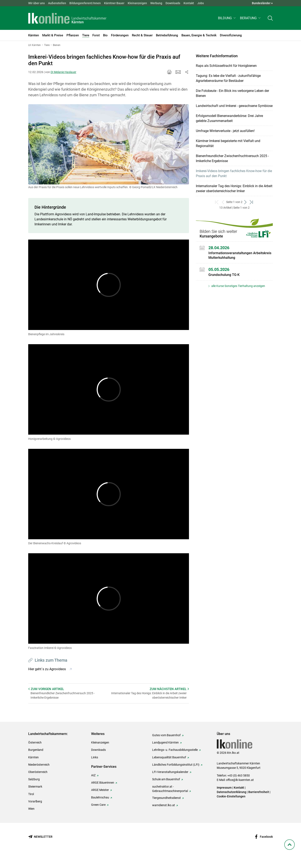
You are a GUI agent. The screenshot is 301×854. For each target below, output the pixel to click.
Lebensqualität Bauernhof (169, 757)
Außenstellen (57, 3)
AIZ (93, 775)
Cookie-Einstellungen (231, 796)
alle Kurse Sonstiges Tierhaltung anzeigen (238, 286)
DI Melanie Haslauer (63, 72)
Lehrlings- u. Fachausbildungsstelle (175, 749)
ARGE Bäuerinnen (102, 782)
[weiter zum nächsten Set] (245, 202)
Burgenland (35, 749)
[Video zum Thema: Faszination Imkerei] (108, 598)
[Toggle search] (270, 18)
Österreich (35, 742)
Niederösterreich (39, 764)
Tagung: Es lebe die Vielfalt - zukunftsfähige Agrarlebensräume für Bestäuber (228, 78)
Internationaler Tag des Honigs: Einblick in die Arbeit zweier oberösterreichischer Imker (234, 188)
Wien (31, 808)
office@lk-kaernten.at (240, 780)
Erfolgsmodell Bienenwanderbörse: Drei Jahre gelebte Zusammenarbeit (229, 118)
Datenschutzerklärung (231, 792)
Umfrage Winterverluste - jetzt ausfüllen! (225, 131)
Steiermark (35, 786)
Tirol (31, 794)
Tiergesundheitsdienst (166, 797)
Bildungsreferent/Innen (85, 3)
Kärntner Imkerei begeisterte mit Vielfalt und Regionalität (228, 143)
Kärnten (33, 757)
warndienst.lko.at (163, 805)
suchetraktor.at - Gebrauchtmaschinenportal (170, 789)
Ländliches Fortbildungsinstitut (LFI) (175, 764)
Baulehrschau (100, 797)
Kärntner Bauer (114, 3)
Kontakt (189, 3)
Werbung (156, 3)
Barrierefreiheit (258, 792)
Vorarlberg (35, 801)
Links (94, 757)
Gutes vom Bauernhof (166, 735)
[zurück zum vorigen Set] (223, 202)
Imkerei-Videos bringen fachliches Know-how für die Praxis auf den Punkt (234, 173)
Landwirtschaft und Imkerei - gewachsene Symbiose (234, 106)
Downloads (173, 3)
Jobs (200, 3)
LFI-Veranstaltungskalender (170, 772)
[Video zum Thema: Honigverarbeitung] (108, 389)
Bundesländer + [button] (262, 3)
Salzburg (34, 779)
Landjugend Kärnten (165, 742)
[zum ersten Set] (217, 202)
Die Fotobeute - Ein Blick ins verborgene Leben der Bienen (232, 93)
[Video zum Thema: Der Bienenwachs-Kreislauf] (108, 494)
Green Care (98, 804)
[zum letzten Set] (251, 202)
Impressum (224, 787)
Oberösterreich (37, 772)
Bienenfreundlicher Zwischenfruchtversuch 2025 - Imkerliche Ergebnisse (232, 158)
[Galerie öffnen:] (108, 144)
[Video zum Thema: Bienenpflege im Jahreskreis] (108, 285)
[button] (227, 18)
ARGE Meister (100, 790)
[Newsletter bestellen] (40, 837)
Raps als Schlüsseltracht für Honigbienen (226, 66)
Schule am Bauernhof (166, 779)
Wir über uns (36, 3)
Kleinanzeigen (137, 3)
